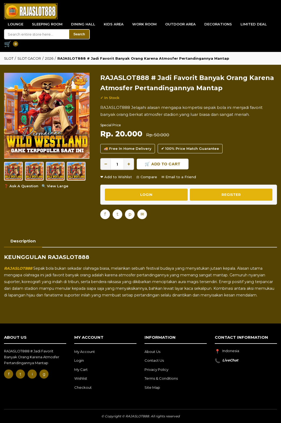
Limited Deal (254, 24)
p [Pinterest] (129, 214)
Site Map (152, 387)
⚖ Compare (146, 177)
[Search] (37, 34)
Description (23, 240)
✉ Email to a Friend (178, 177)
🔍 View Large (55, 186)
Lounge (15, 24)
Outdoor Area (180, 24)
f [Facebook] (105, 214)
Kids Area (114, 24)
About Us (152, 351)
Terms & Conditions (161, 378)
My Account (84, 351)
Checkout (83, 387)
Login (79, 360)
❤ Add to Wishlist (116, 177)
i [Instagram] (32, 374)
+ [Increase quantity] (128, 164)
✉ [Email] (142, 214)
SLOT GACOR (29, 58)
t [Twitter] (118, 214)
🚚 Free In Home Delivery (127, 148)
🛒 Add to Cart (162, 164)
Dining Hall (83, 24)
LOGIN (146, 194)
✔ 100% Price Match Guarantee (190, 148)
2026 (49, 58)
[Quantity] (117, 164)
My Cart (81, 369)
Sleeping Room (47, 24)
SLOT (8, 58)
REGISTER (231, 194)
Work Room (144, 24)
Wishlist (80, 378)
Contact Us (154, 360)
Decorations (218, 24)
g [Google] (44, 374)
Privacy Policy (156, 369)
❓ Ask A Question (21, 186)
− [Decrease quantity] (105, 164)
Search (79, 34)
